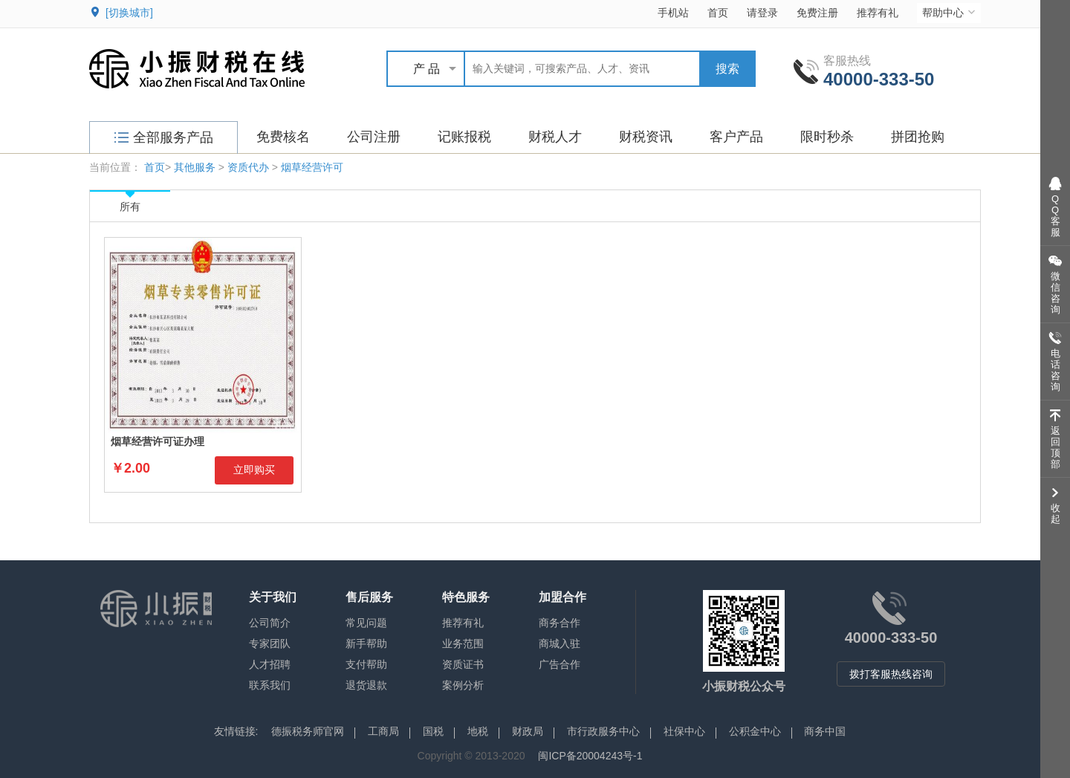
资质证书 (463, 664)
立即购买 (254, 470)
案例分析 (463, 685)
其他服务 (194, 167)
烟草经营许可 (312, 167)
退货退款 (366, 685)
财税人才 (555, 136)
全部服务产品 (163, 137)
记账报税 (464, 136)
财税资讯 (645, 136)
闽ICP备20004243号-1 (590, 756)
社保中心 (684, 731)
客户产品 (736, 136)
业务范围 (463, 643)
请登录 (762, 13)
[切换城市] (129, 13)
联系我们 (270, 685)
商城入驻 (559, 643)
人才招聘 (270, 664)
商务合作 (559, 623)
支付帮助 (366, 664)
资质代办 (248, 167)
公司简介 (270, 623)
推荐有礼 (877, 13)
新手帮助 (366, 643)
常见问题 (366, 623)
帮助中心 (950, 12)
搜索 (727, 68)
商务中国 (825, 731)
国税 (433, 731)
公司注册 (374, 136)
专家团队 (270, 643)
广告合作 (559, 664)
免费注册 (817, 13)
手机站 (673, 13)
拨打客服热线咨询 (891, 674)
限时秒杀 (827, 136)
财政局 (527, 731)
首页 (717, 13)
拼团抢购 (917, 136)
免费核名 (283, 136)
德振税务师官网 (307, 731)
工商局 (383, 731)
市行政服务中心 (603, 731)
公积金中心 (755, 731)
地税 (477, 731)
